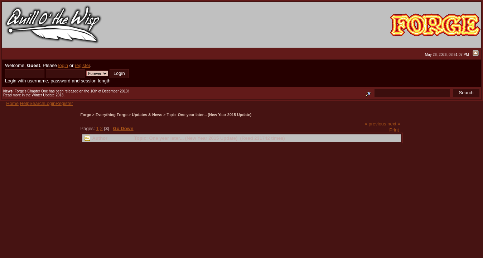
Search (36, 103)
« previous (375, 123)
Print (394, 130)
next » (393, 123)
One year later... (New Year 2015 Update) (215, 115)
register (82, 65)
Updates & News (147, 115)
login (63, 65)
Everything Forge (111, 115)
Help (25, 103)
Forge (86, 115)
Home (12, 103)
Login (50, 103)
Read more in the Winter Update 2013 (33, 95)
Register (64, 103)
